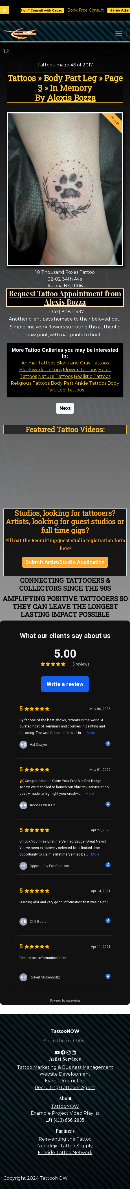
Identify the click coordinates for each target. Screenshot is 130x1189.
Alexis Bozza (71, 97)
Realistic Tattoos (92, 376)
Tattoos (22, 78)
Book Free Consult (89, 10)
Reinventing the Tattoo (65, 1139)
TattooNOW (65, 1106)
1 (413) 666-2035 (65, 1120)
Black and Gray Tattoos (82, 363)
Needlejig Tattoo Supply (65, 1145)
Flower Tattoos (80, 369)
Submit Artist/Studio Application (65, 562)
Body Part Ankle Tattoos (78, 383)
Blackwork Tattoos (40, 369)
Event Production (65, 1080)
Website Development (65, 1074)
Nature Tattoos (55, 376)
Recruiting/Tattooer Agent (65, 1087)
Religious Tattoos (30, 383)
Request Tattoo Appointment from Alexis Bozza (65, 297)
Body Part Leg (70, 78)
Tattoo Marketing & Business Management (65, 1067)
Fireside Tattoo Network (65, 1152)
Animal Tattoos (38, 363)
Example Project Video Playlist (65, 1113)
